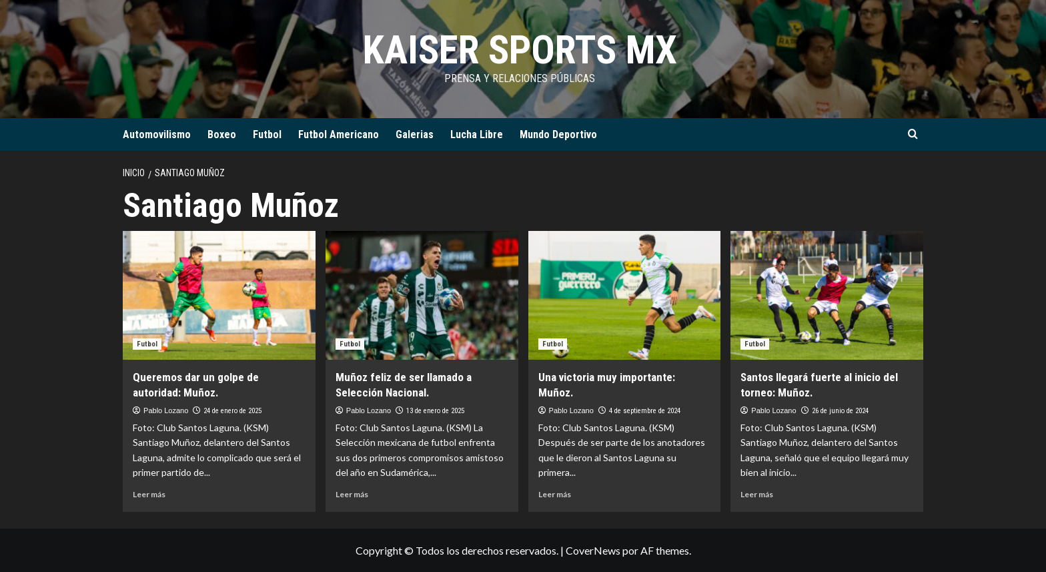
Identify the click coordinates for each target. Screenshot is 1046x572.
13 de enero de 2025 (435, 410)
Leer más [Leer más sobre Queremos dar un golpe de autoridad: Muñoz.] (149, 494)
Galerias (415, 134)
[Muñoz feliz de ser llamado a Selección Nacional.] (422, 295)
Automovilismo (157, 134)
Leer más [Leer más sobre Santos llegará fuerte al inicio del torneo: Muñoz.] (756, 494)
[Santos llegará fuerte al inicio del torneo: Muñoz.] (826, 295)
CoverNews (593, 550)
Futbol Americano (338, 134)
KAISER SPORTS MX (520, 49)
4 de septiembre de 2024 (644, 410)
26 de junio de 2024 (840, 410)
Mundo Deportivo (558, 134)
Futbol (267, 134)
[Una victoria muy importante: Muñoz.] (624, 295)
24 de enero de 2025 (232, 410)
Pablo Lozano (165, 410)
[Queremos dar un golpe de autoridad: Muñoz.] (219, 295)
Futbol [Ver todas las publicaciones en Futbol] (147, 344)
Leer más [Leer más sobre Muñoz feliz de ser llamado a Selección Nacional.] (352, 494)
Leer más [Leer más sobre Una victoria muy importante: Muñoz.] (554, 494)
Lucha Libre (476, 134)
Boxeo (221, 134)
